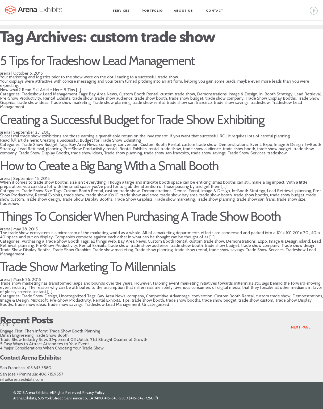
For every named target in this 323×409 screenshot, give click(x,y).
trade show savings (231, 102)
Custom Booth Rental (138, 93)
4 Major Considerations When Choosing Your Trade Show (52, 348)
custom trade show (177, 93)
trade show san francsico (166, 152)
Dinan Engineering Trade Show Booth (34, 335)
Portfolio (152, 10)
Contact (214, 10)
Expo (267, 144)
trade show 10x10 (102, 194)
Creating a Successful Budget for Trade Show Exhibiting (132, 119)
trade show (82, 98)
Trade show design (43, 199)
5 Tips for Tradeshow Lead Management (97, 60)
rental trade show (165, 148)
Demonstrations (212, 93)
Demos (180, 190)
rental (112, 148)
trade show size (291, 199)
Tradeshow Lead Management (49, 93)
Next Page (301, 327)
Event (255, 144)
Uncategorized (72, 295)
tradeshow (260, 102)
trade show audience (114, 98)
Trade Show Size (37, 190)
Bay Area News (103, 93)
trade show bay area (179, 194)
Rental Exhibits (56, 98)
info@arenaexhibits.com (21, 379)
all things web (103, 241)
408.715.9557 (51, 374)
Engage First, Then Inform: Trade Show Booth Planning (50, 331)
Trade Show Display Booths (270, 98)
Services (121, 10)
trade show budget (186, 98)
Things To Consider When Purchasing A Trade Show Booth (140, 216)
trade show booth (151, 98)
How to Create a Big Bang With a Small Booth (109, 166)
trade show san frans (256, 199)
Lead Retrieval (307, 93)
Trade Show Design (39, 295)
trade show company (224, 98)
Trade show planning (112, 102)
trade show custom (255, 300)
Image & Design (243, 93)
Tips (126, 300)
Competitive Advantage (168, 295)
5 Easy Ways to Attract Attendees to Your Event (44, 343)
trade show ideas (32, 102)
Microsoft (39, 300)
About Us (183, 10)
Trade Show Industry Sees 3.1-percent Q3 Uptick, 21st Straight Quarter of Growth (73, 339)
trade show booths (251, 194)
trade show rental (148, 102)
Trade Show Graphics (133, 199)
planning (54, 148)
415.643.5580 (39, 367)
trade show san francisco (189, 102)
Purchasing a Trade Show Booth (50, 241)
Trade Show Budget (40, 144)
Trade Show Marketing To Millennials (87, 267)
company (107, 144)
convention (128, 144)
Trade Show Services (247, 152)
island (304, 241)
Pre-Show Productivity (20, 98)
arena (5, 73)
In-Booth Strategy (275, 93)
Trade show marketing (70, 102)
